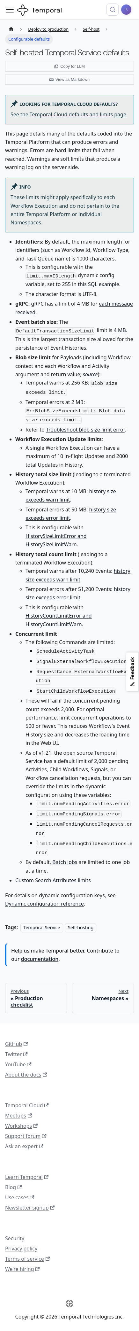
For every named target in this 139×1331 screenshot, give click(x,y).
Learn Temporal (26, 1176)
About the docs (26, 1074)
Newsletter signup (30, 1207)
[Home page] (11, 29)
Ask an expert (24, 1146)
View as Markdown (69, 79)
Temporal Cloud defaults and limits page (78, 114)
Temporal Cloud (27, 1105)
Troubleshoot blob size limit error (85, 429)
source (90, 374)
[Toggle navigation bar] (10, 9)
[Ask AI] (126, 9)
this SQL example (98, 284)
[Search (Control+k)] (112, 10)
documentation (40, 958)
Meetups (18, 1115)
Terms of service (27, 1258)
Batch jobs (64, 862)
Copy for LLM (69, 66)
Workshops (21, 1125)
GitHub (16, 1043)
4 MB (120, 330)
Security (14, 1238)
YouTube (18, 1064)
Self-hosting (80, 927)
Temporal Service (41, 927)
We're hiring (22, 1269)
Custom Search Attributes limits (53, 880)
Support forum (26, 1136)
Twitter (16, 1054)
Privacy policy (21, 1248)
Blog (13, 1187)
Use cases (19, 1197)
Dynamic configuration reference (44, 903)
